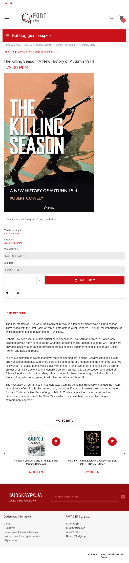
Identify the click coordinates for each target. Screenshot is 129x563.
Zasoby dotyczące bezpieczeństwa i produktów (31, 219)
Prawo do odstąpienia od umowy (21, 532)
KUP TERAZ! (84, 280)
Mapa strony (10, 540)
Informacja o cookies (97, 554)
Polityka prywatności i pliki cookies (22, 536)
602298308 (73, 532)
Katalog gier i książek (28, 35)
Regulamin (9, 528)
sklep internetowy (116, 554)
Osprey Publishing (13, 243)
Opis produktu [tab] (17, 313)
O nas (7, 523)
